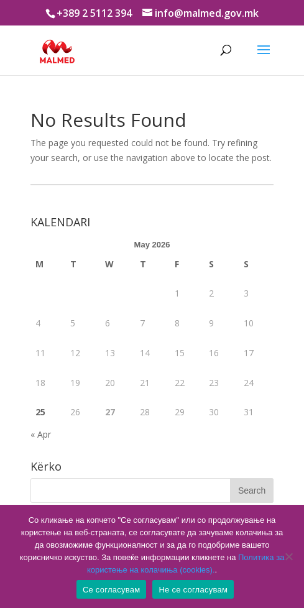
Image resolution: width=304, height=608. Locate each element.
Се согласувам (111, 589)
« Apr (40, 434)
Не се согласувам (193, 589)
